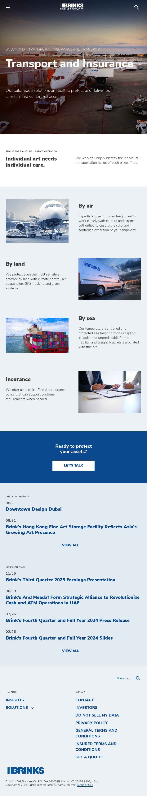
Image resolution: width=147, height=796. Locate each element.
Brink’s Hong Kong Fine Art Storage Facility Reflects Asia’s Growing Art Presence (71, 530)
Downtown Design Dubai (34, 509)
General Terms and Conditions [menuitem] (96, 733)
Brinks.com (123, 678)
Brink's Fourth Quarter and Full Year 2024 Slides (59, 638)
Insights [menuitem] (15, 700)
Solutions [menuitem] (17, 708)
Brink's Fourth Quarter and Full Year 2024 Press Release (68, 620)
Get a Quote (88, 757)
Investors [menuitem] (86, 708)
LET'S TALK (73, 465)
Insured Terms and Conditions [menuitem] (96, 747)
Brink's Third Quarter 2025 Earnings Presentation (60, 580)
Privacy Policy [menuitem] (91, 723)
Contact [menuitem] (84, 700)
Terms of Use (85, 785)
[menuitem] (136, 7)
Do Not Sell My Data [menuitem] (97, 715)
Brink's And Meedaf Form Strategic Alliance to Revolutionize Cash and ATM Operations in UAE (73, 600)
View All (70, 545)
